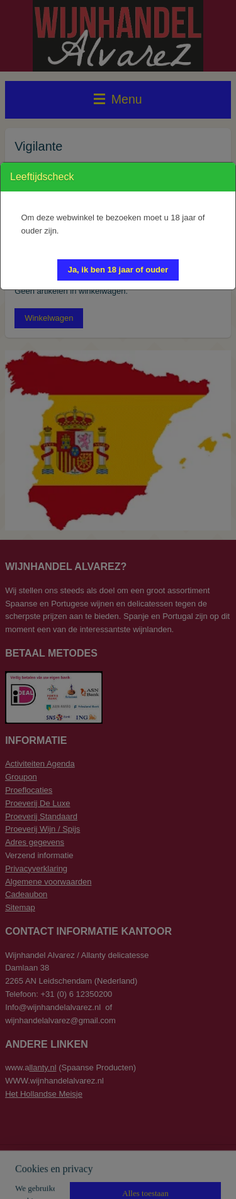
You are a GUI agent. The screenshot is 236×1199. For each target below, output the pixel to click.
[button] (118, 270)
